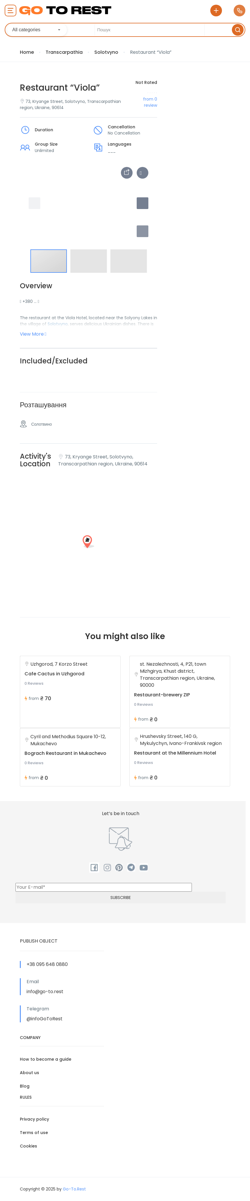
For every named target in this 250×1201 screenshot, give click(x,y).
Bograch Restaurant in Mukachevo (65, 753)
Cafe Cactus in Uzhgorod (54, 673)
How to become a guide (45, 1059)
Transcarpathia (64, 52)
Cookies (28, 1146)
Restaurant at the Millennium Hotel (175, 753)
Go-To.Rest (74, 1189)
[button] (142, 231)
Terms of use (34, 1133)
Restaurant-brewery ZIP (162, 694)
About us (29, 1073)
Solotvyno (106, 52)
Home (27, 52)
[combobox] (37, 29)
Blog (24, 1086)
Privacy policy (34, 1119)
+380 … (29, 301)
